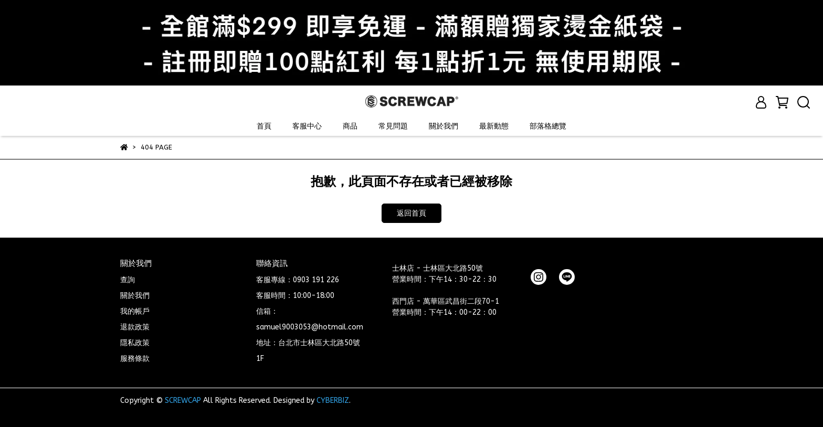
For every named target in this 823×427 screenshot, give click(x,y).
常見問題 (393, 126)
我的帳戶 (135, 311)
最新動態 (494, 126)
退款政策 (135, 327)
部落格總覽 (548, 126)
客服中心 (307, 126)
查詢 (127, 279)
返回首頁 (411, 213)
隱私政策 (135, 342)
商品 (350, 126)
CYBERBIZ (332, 400)
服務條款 (135, 358)
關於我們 (443, 126)
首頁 (264, 126)
